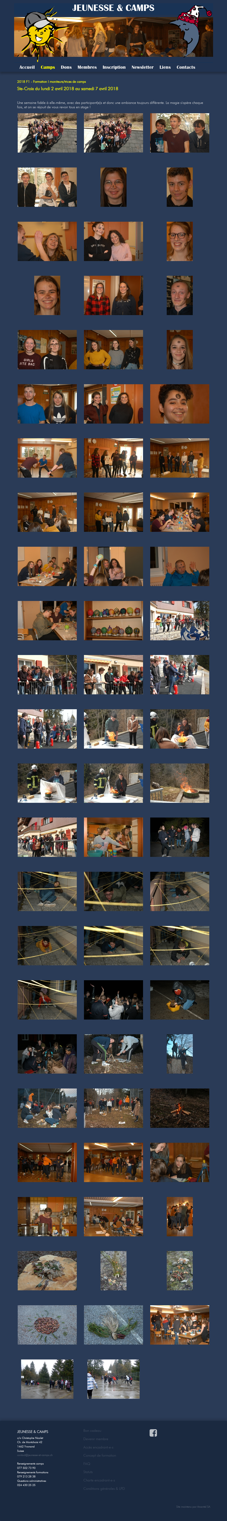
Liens (165, 67)
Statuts (88, 1472)
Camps (48, 67)
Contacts (186, 67)
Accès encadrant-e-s (98, 1447)
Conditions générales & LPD (104, 1488)
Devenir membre (95, 1439)
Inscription (114, 67)
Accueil (27, 67)
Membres (87, 67)
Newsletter (143, 67)
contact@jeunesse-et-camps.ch (35, 1455)
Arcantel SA (203, 1506)
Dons (66, 67)
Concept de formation (99, 1455)
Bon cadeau (92, 1430)
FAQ (86, 1464)
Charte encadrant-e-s (99, 1480)
